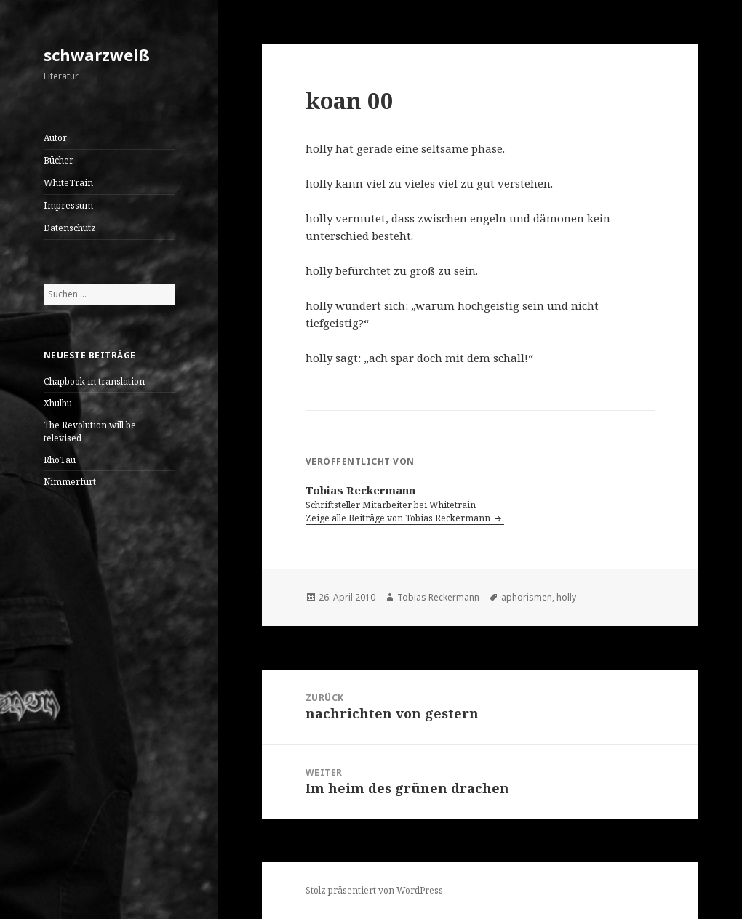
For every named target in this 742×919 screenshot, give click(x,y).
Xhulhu (58, 403)
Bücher (58, 160)
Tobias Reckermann (438, 597)
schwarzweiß (97, 54)
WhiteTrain (68, 183)
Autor (55, 138)
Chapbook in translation (94, 381)
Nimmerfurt (70, 481)
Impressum (68, 205)
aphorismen (526, 597)
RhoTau (60, 460)
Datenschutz (70, 228)
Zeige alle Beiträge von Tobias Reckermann (399, 518)
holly (566, 597)
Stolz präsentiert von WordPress (374, 890)
